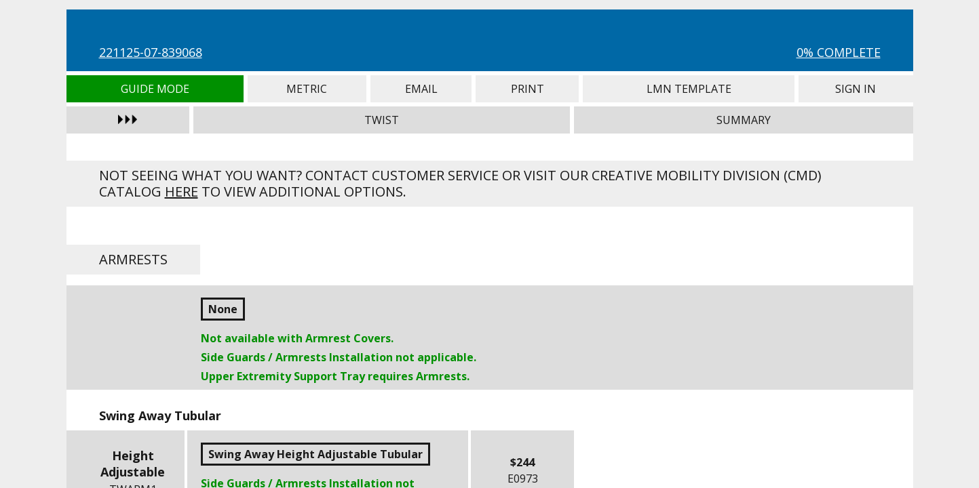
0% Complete (838, 52)
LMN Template (688, 88)
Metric (307, 88)
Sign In (856, 88)
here (181, 191)
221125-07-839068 (150, 52)
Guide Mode (155, 88)
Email (421, 88)
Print (527, 88)
